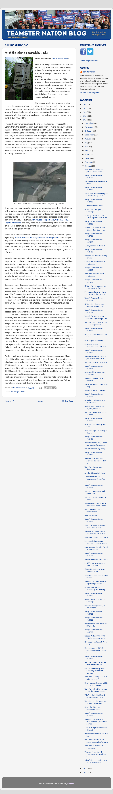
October (88, 131)
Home (39, 401)
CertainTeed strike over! (94, 206)
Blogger (70, 784)
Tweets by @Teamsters (89, 61)
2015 (85, 108)
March (87, 158)
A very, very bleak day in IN (95, 246)
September (89, 135)
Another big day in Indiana (95, 473)
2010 (85, 772)
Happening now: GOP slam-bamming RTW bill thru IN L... (95, 650)
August (88, 139)
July (86, 143)
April (87, 155)
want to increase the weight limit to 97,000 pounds (37, 238)
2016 (85, 104)
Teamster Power (88, 72)
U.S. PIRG (64, 220)
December (89, 123)
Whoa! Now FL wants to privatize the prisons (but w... (95, 461)
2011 (85, 769)
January (88, 166)
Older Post (68, 401)
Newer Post (11, 401)
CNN (57, 220)
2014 (85, 112)
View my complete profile (90, 93)
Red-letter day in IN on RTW (95, 391)
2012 (85, 120)
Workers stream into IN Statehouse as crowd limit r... (95, 754)
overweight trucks (18, 392)
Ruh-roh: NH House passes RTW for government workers (95, 671)
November (89, 127)
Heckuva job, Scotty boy (94, 341)
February (88, 162)
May (87, 151)
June (87, 147)
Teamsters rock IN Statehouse (96, 363)
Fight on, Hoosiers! (92, 516)
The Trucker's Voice (60, 59)
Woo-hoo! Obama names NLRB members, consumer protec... (96, 721)
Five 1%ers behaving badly (95, 449)
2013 (85, 116)
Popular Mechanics (13, 223)
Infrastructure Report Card (43, 220)
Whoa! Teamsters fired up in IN (96, 560)
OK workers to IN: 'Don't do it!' (96, 537)
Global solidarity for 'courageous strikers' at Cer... (95, 479)
